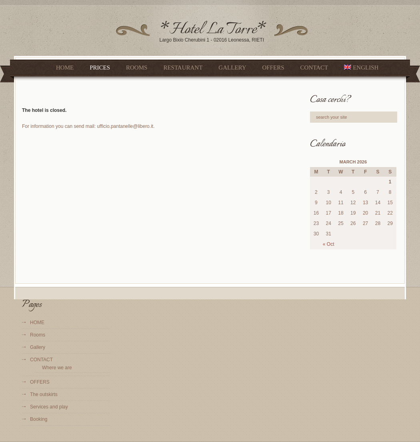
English (361, 67)
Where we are (57, 367)
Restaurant (182, 67)
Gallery (232, 67)
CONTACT (314, 67)
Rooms (136, 67)
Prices (100, 67)
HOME (65, 67)
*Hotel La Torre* (213, 30)
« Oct (328, 244)
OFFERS (273, 67)
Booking (38, 419)
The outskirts (44, 394)
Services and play (49, 407)
